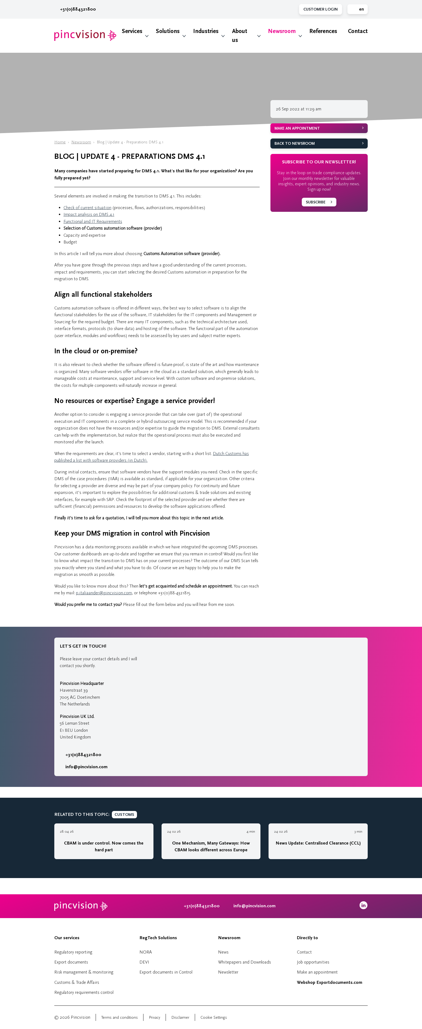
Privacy (154, 1017)
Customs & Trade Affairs (76, 982)
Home (60, 142)
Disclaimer (180, 1017)
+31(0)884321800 (75, 9)
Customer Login (320, 9)
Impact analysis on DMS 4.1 (88, 214)
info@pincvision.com (86, 767)
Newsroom (282, 31)
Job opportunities (313, 962)
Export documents (71, 962)
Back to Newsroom (294, 143)
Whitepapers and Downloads (244, 962)
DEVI (144, 962)
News (223, 952)
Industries (206, 31)
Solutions (168, 31)
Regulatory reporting (73, 952)
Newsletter (228, 972)
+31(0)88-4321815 (174, 592)
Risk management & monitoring (83, 972)
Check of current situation (87, 207)
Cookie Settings (213, 1017)
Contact (358, 31)
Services (132, 31)
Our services (66, 938)
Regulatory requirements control (83, 992)
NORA (145, 952)
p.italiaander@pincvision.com (104, 592)
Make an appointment (297, 128)
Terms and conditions (119, 1017)
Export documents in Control (165, 972)
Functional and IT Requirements (92, 221)
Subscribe (316, 202)
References (323, 31)
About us (239, 36)
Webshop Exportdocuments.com (329, 982)
